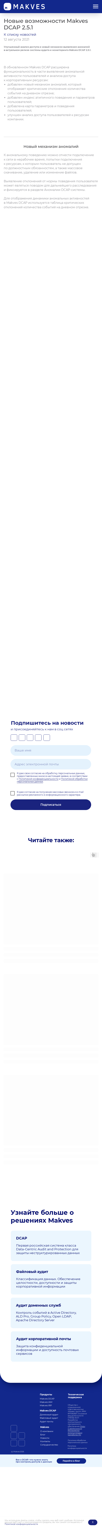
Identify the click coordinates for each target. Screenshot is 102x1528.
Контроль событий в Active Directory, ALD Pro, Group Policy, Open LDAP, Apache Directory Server (46, 1316)
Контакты (45, 1441)
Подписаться (50, 804)
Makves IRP (46, 1405)
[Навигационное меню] (95, 6)
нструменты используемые (74, 1431)
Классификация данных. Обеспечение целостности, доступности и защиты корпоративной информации (48, 1282)
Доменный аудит (49, 1414)
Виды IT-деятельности (76, 1427)
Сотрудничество (49, 1444)
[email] (50, 764)
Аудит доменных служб (38, 1305)
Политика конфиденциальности (77, 1447)
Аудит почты (46, 1421)
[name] (50, 750)
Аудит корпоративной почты (43, 1339)
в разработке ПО (75, 1434)
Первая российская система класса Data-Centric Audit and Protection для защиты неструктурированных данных (48, 1249)
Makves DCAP (47, 1398)
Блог (42, 1434)
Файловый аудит (32, 1271)
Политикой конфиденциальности (21, 1524)
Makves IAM (46, 1402)
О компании (46, 1431)
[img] (19, 1394)
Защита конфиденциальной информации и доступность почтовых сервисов (47, 1349)
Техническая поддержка (76, 1396)
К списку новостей (20, 35)
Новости (44, 1438)
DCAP (21, 1238)
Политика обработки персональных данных (78, 1441)
